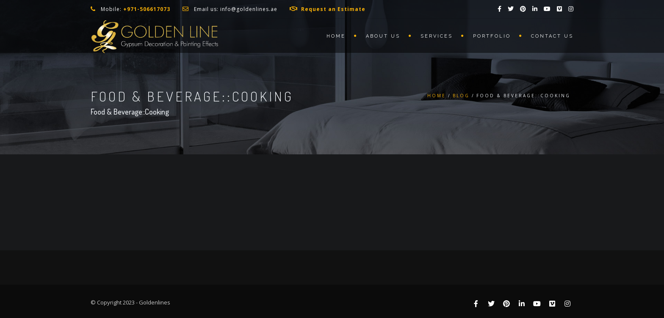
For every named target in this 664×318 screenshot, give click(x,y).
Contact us (552, 36)
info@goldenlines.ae (248, 9)
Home (336, 36)
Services (437, 36)
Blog (461, 96)
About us (383, 36)
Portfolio (492, 36)
